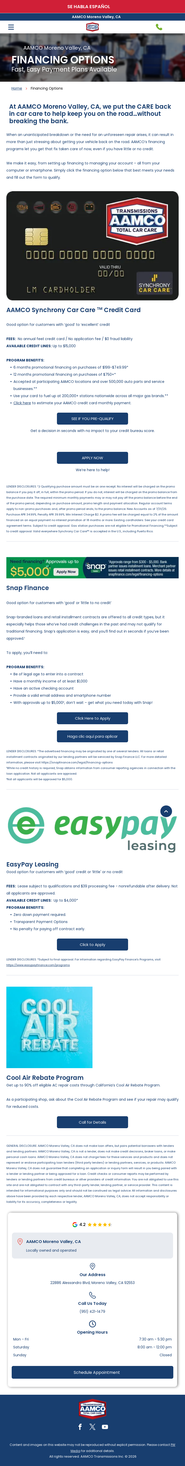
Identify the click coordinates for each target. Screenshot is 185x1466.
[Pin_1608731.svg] (20, 1242)
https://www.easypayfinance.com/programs (38, 965)
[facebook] (80, 1427)
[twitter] (92, 1427)
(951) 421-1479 (92, 1311)
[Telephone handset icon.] (159, 27)
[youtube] (105, 1427)
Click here (22, 403)
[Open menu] (11, 27)
